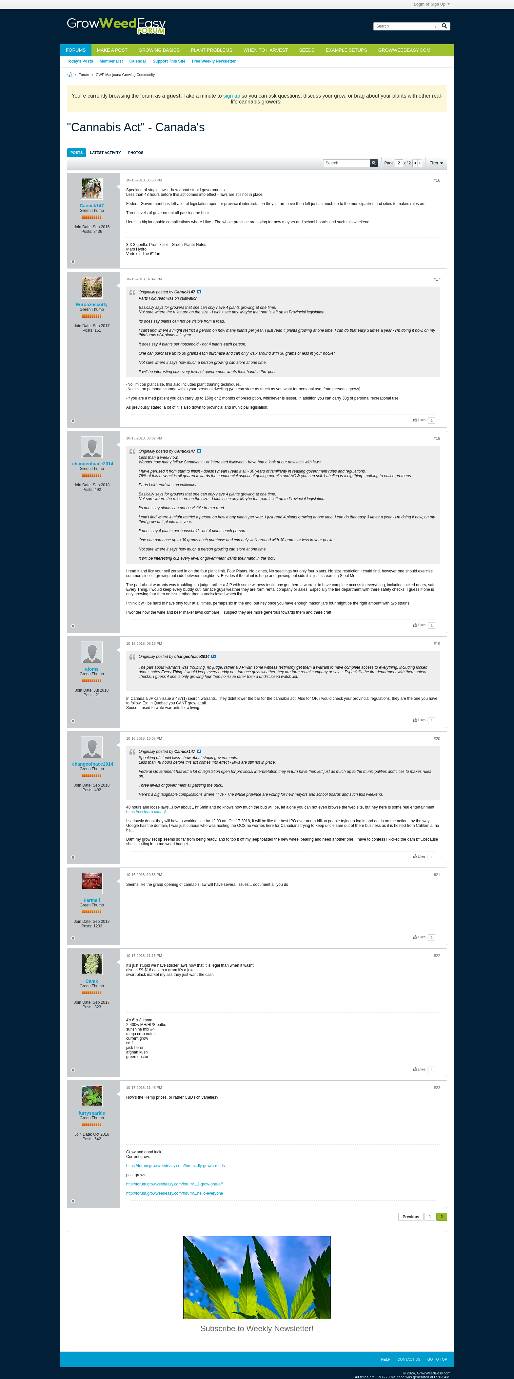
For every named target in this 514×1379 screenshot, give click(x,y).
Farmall (92, 900)
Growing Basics (159, 50)
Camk (92, 981)
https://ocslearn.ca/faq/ (146, 812)
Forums (76, 50)
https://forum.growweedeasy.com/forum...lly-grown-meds (175, 1166)
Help (385, 1359)
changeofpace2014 (92, 463)
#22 (437, 956)
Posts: (86, 231)
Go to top (437, 1359)
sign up (231, 96)
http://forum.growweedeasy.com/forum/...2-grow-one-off (174, 1184)
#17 (437, 279)
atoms (91, 669)
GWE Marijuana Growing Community (125, 75)
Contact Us (409, 1359)
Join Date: (83, 227)
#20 (437, 738)
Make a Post (112, 50)
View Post (199, 291)
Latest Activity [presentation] (105, 153)
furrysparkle (92, 1113)
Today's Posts (80, 61)
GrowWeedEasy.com (404, 50)
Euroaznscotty (92, 304)
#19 (437, 644)
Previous (411, 1217)
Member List (111, 61)
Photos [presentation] (135, 153)
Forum (84, 75)
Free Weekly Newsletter (214, 61)
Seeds (306, 50)
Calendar (137, 61)
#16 (437, 180)
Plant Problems (211, 50)
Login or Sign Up (432, 4)
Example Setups (346, 50)
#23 (437, 1088)
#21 (437, 875)
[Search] (406, 26)
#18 (437, 438)
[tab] (76, 152)
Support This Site (169, 61)
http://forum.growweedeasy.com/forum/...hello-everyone (174, 1193)
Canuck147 (92, 205)
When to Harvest (266, 50)
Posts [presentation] (76, 153)
